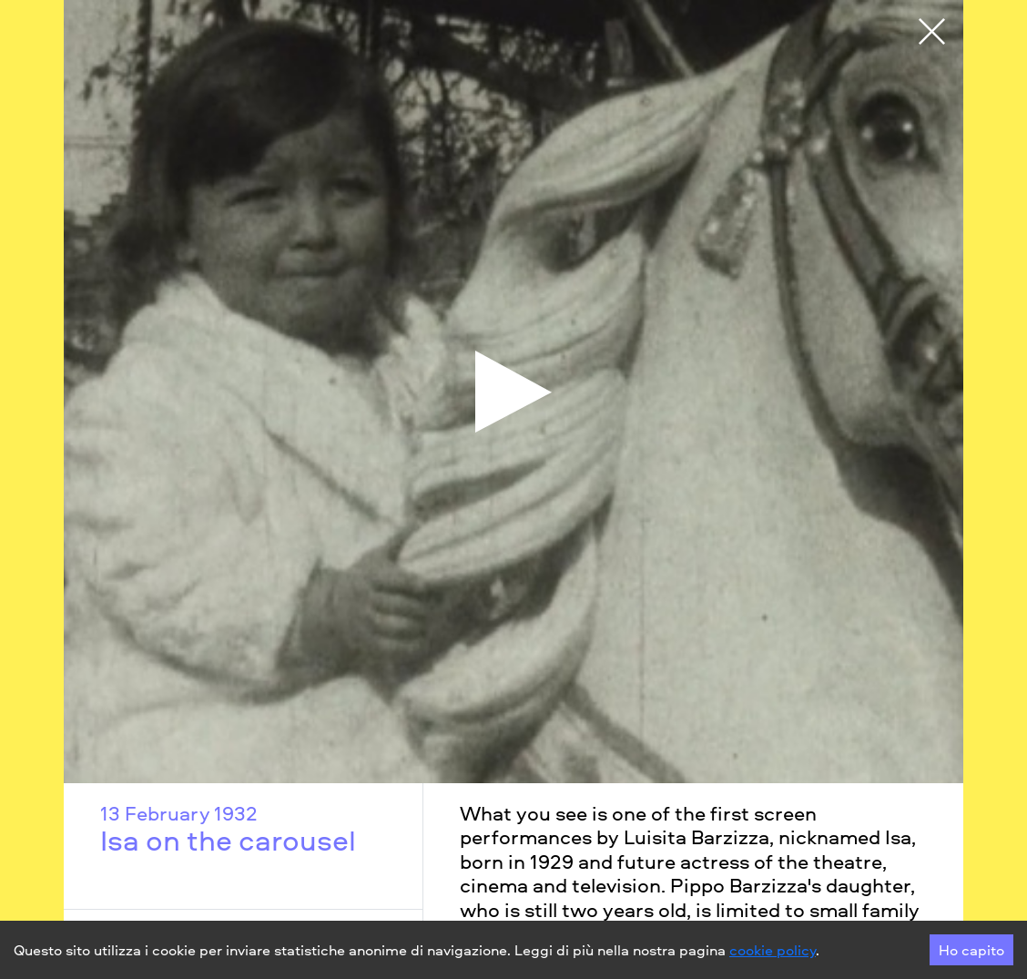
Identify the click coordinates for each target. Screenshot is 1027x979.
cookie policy (772, 950)
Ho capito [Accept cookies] (971, 950)
